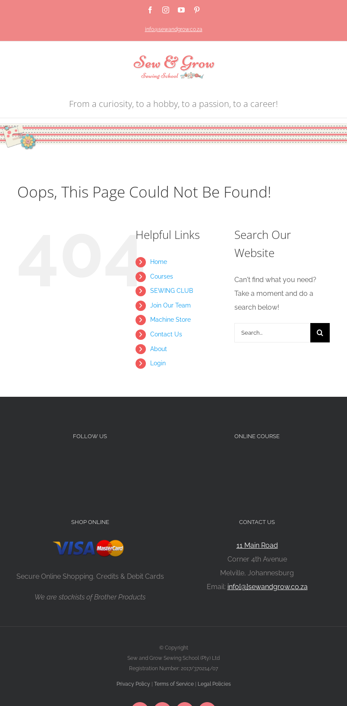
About (158, 348)
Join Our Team (170, 305)
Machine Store (170, 319)
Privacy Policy (133, 684)
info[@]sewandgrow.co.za (267, 587)
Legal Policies (214, 684)
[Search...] (272, 332)
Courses (161, 276)
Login (158, 363)
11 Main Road (257, 545)
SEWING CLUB (171, 290)
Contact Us (166, 334)
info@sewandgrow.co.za (173, 29)
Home (158, 261)
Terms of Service (174, 684)
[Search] (320, 332)
